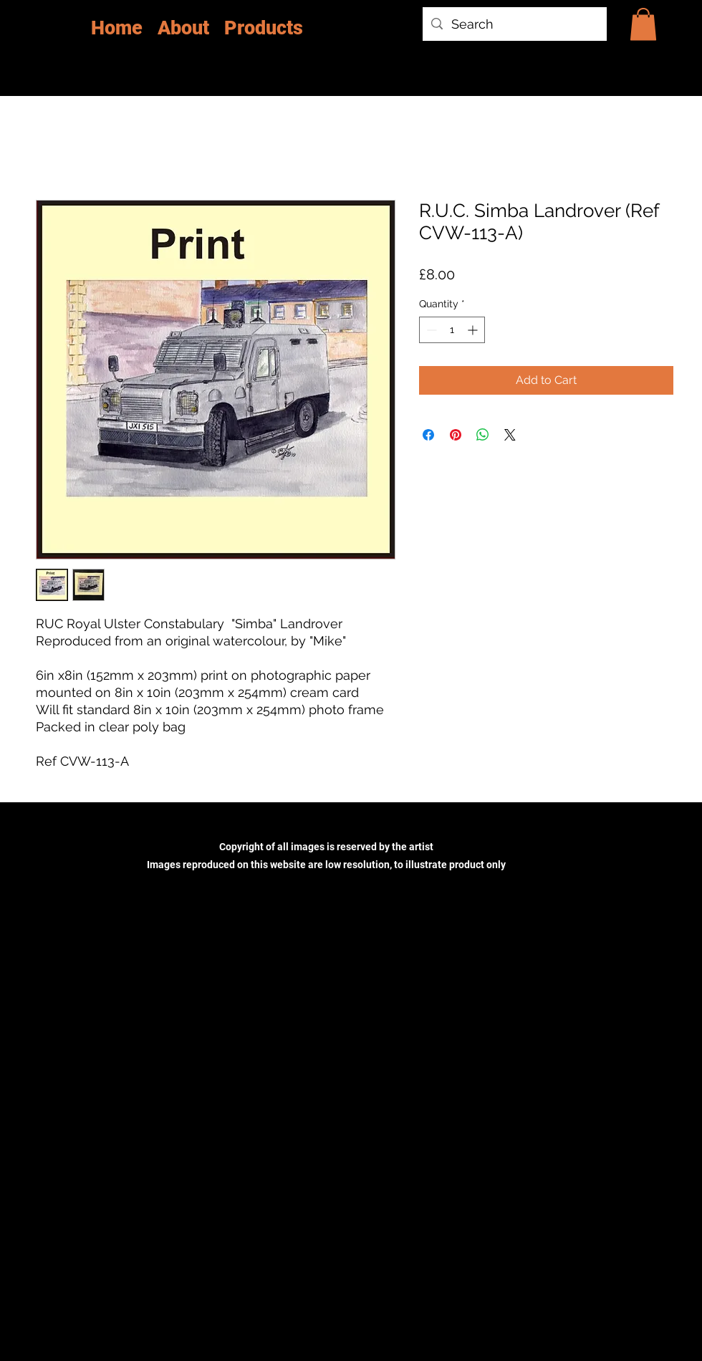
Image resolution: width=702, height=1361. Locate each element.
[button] (643, 24)
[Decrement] (430, 329)
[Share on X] (510, 434)
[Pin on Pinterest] (455, 434)
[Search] (514, 24)
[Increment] (474, 329)
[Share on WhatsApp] (482, 434)
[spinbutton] (452, 329)
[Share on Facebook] (428, 434)
